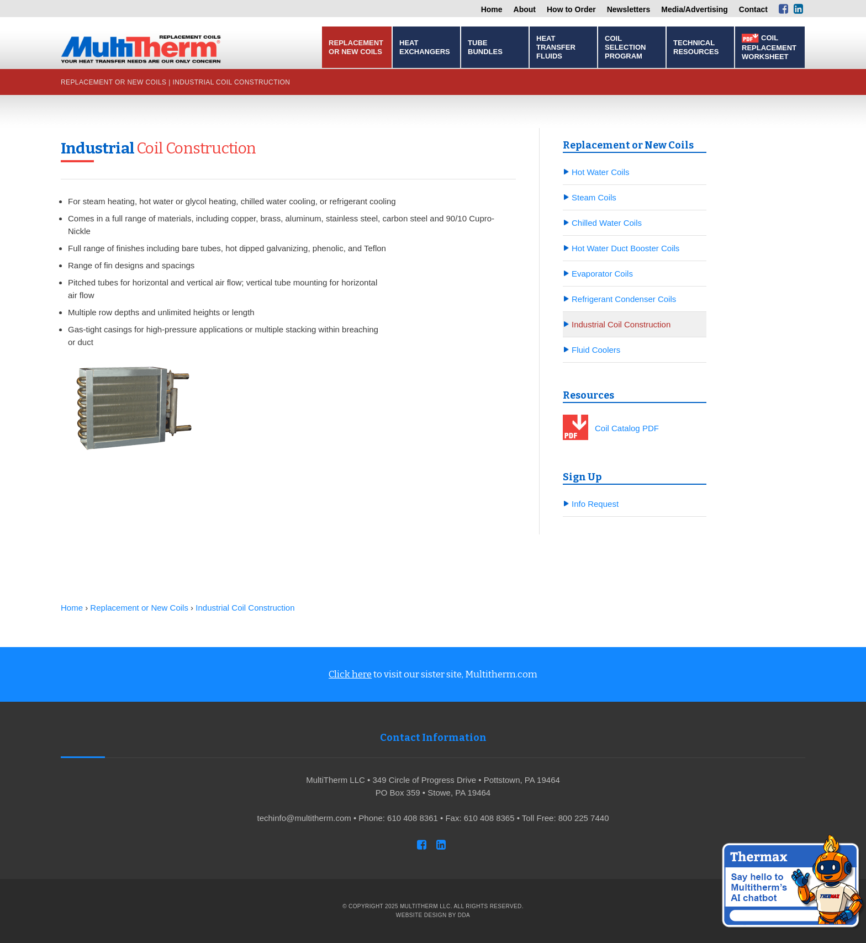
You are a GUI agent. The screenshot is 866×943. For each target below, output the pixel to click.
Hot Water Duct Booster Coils (625, 248)
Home (492, 9)
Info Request (595, 503)
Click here (350, 674)
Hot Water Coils (600, 172)
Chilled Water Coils (607, 222)
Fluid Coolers (596, 349)
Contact (753, 9)
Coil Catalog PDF (627, 428)
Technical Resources (696, 47)
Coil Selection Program (625, 47)
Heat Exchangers (424, 47)
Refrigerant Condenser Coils (624, 299)
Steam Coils (594, 197)
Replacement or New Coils (356, 47)
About (525, 9)
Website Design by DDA (433, 915)
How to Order (571, 9)
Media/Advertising (694, 9)
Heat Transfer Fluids (555, 47)
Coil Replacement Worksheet (769, 47)
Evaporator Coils (602, 273)
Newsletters (629, 9)
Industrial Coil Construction (231, 82)
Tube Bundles (485, 47)
